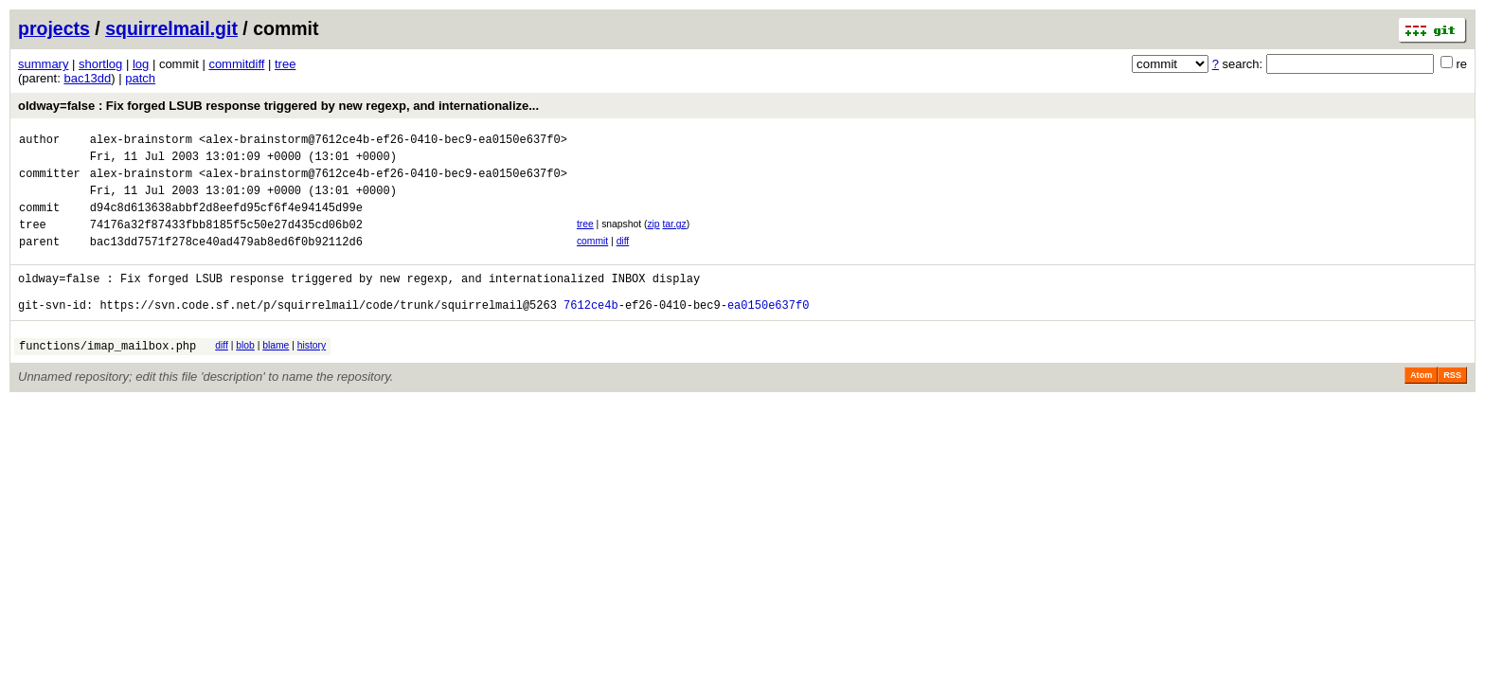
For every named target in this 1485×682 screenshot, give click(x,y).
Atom (1421, 406)
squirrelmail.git (171, 28)
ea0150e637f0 (768, 333)
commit (592, 258)
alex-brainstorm (141, 142)
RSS (1452, 406)
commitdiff (236, 64)
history (311, 373)
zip (653, 238)
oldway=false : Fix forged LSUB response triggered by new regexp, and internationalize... (278, 106)
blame (275, 373)
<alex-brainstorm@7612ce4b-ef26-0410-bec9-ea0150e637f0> (383, 142)
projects (54, 28)
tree (285, 64)
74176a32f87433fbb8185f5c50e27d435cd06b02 (226, 241)
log (141, 64)
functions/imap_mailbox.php (107, 376)
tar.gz (674, 238)
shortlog (100, 64)
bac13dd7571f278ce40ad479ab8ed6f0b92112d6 (226, 261)
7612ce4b (591, 333)
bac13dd (87, 78)
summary (43, 64)
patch (140, 78)
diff (623, 258)
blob (245, 373)
